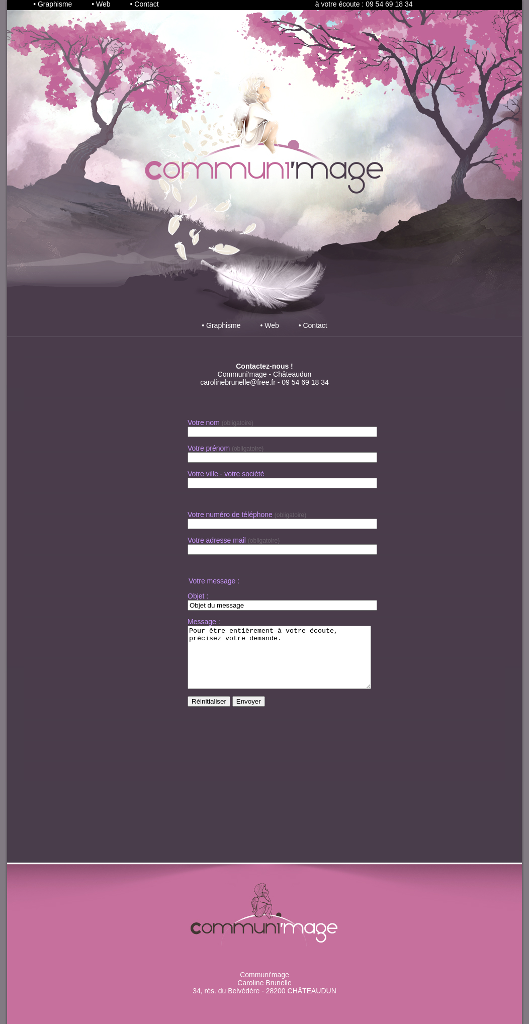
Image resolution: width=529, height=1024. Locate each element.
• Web (101, 4)
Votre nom (204, 422)
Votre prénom (209, 448)
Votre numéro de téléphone (230, 514)
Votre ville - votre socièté (226, 474)
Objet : (198, 596)
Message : (204, 622)
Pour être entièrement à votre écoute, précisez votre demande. (290, 663)
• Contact (144, 4)
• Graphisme (52, 4)
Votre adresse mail (217, 540)
